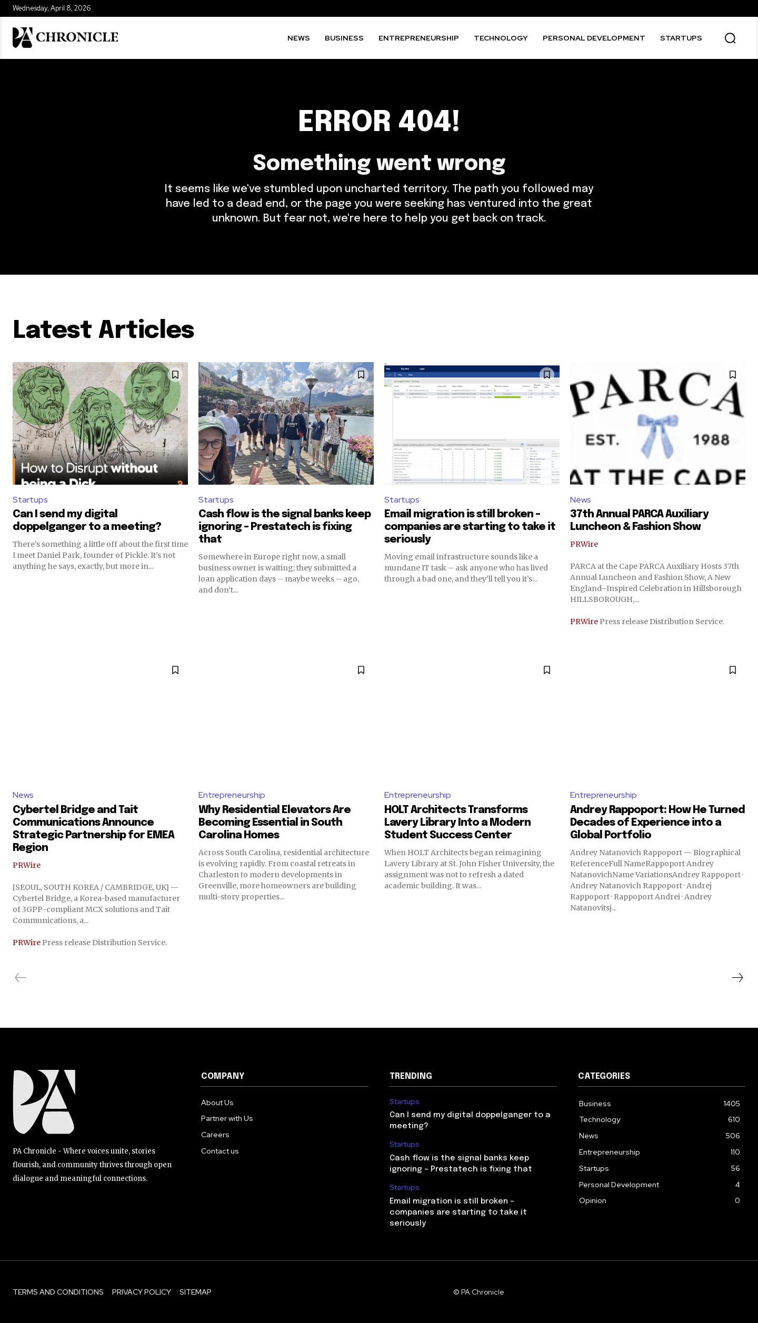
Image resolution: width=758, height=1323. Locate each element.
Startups (30, 499)
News (580, 499)
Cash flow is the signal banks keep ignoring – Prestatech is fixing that (284, 527)
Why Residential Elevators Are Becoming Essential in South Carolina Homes (274, 823)
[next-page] (737, 978)
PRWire (584, 544)
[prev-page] (21, 978)
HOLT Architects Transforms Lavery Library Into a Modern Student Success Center (457, 823)
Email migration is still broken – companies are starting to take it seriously (469, 527)
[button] (730, 38)
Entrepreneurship (231, 794)
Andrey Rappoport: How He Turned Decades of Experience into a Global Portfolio (657, 823)
